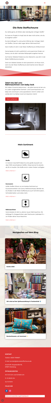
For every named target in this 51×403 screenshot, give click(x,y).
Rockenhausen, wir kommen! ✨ (17, 336)
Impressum (25, 396)
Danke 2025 (11, 266)
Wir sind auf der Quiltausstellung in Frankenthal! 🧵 (24, 301)
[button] (2, 400)
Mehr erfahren (12, 99)
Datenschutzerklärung (12, 396)
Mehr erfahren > (11, 171)
